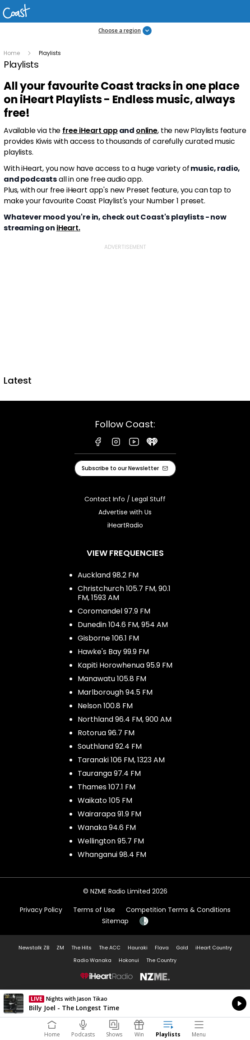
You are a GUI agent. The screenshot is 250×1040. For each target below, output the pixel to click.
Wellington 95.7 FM (111, 841)
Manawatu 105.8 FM (112, 678)
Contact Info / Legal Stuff (125, 499)
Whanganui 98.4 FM (112, 854)
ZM (60, 947)
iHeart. (68, 228)
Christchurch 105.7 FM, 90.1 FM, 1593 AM (124, 593)
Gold (182, 947)
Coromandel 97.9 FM (114, 611)
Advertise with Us (125, 512)
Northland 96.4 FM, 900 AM (124, 719)
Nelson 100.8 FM (105, 706)
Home (12, 53)
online (146, 130)
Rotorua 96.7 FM (106, 733)
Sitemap (115, 920)
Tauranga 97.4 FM (109, 773)
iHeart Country (213, 947)
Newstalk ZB (34, 947)
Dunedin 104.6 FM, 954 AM (123, 624)
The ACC (109, 947)
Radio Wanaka (92, 960)
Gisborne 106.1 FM (108, 638)
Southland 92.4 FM (110, 746)
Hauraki (138, 947)
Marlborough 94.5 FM (115, 692)
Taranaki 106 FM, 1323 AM (121, 760)
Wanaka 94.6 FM (107, 827)
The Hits (81, 947)
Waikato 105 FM (105, 800)
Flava (162, 947)
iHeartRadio (125, 525)
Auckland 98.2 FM (108, 575)
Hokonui (129, 960)
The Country (161, 960)
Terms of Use (94, 909)
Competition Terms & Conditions (178, 909)
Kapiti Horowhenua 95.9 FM (125, 665)
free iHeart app (90, 130)
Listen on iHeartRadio (125, 1003)
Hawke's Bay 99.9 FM (113, 651)
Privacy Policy (41, 909)
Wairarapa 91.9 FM (109, 814)
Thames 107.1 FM (106, 787)
